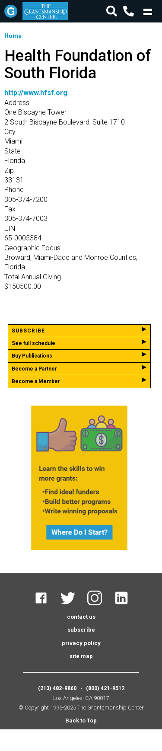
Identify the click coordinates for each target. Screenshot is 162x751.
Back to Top (81, 720)
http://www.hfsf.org (35, 93)
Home (13, 35)
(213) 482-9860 (57, 688)
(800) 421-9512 (105, 688)
